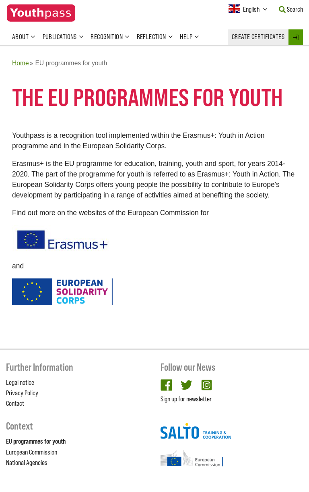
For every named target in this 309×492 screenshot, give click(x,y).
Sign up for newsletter (186, 399)
